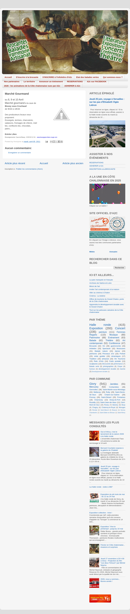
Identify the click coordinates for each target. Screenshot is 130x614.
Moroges (122, 407)
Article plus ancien (73, 163)
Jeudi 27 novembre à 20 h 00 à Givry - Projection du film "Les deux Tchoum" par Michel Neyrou (112, 562)
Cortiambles (114, 387)
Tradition (92, 359)
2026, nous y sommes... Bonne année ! (110, 580)
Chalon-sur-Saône (112, 395)
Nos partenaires (11, 81)
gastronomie (116, 346)
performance (118, 364)
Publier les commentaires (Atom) (29, 169)
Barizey (115, 405)
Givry (92, 383)
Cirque (119, 366)
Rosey (106, 405)
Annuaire (113, 252)
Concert (120, 328)
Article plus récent (15, 163)
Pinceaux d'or (108, 354)
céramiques (116, 356)
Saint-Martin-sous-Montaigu (114, 390)
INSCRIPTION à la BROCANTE (102, 169)
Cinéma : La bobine (97, 296)
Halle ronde (100, 324)
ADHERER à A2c (72, 86)
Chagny (95, 407)
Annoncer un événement (51, 81)
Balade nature (101, 351)
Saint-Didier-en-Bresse (107, 412)
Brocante (93, 346)
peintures (93, 354)
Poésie (122, 354)
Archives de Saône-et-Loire (100, 283)
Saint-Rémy (121, 412)
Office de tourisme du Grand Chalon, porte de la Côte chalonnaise (106, 300)
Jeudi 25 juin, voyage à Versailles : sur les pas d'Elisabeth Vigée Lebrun (106, 102)
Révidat (94, 410)
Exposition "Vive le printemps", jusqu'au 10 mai (111, 528)
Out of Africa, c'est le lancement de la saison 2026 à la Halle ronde (112, 434)
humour (92, 369)
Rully (108, 392)
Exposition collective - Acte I (100, 513)
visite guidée (99, 356)
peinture (103, 332)
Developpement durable (99, 371)
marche (122, 369)
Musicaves (121, 349)
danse (117, 351)
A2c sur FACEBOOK (96, 81)
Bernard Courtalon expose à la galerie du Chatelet (111, 449)
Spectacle (106, 349)
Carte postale (115, 361)
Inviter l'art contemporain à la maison (104, 289)
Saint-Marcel (105, 410)
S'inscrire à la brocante (27, 77)
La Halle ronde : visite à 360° (101, 487)
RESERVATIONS (75, 81)
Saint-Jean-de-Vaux (108, 402)
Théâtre (109, 340)
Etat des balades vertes (87, 77)
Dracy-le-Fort (115, 400)
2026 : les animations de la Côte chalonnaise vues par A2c (32, 86)
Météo (92, 252)
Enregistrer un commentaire (19, 153)
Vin (103, 346)
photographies (108, 366)
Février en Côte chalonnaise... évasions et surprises (112, 546)
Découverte (106, 364)
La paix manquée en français (101, 280)
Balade (92, 340)
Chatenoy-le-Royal (108, 407)
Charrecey (98, 400)
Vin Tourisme (119, 359)
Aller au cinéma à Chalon (99, 293)
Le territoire (29, 81)
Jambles (114, 384)
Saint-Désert (106, 397)
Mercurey (93, 387)
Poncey (92, 397)
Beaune (114, 410)
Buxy (123, 405)
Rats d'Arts (98, 361)
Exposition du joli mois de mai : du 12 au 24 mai (112, 495)
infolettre (92, 349)
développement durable (107, 369)
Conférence (114, 343)
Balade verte (94, 366)
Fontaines (121, 397)
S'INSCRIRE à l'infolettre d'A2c (57, 77)
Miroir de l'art (94, 286)
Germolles (93, 390)
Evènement (113, 337)
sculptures (93, 364)
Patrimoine (94, 337)
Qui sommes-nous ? (113, 77)
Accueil (8, 77)
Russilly (92, 402)
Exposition (96, 328)
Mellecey (97, 392)
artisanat (105, 359)
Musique (113, 334)
